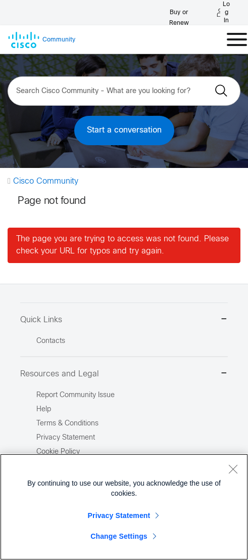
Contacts (50, 341)
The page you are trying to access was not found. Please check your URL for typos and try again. (122, 245)
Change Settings (118, 536)
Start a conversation (124, 130)
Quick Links (124, 320)
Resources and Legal (124, 374)
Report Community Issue (75, 395)
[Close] (233, 469)
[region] (124, 507)
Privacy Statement (119, 515)
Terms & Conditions (67, 423)
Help (43, 409)
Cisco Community (45, 181)
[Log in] (223, 12)
